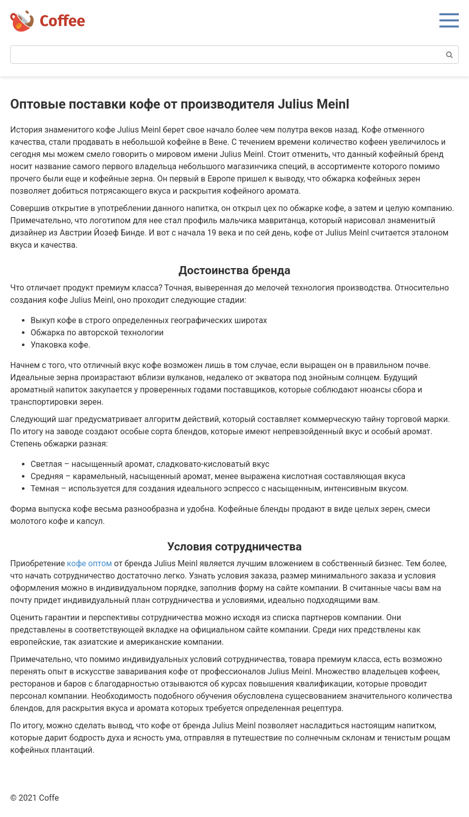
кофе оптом (89, 563)
